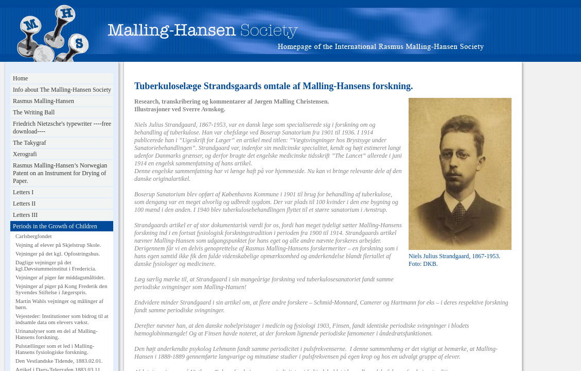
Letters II (24, 203)
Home (20, 78)
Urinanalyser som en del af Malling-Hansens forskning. (56, 334)
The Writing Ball (34, 112)
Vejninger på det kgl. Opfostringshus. (57, 253)
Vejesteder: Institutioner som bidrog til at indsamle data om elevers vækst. (62, 319)
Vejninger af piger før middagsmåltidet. (60, 277)
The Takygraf (29, 142)
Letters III (25, 214)
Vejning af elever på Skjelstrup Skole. (58, 245)
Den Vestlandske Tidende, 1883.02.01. (58, 361)
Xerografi (25, 154)
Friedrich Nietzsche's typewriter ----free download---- (62, 127)
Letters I (23, 192)
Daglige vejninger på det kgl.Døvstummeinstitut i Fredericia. (55, 265)
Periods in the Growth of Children (55, 226)
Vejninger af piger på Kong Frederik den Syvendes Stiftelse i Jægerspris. (61, 289)
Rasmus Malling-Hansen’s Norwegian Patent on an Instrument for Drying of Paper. (60, 173)
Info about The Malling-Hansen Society (62, 89)
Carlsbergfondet (33, 236)
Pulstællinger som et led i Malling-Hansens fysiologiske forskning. (54, 349)
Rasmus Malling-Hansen (43, 101)
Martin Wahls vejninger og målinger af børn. (59, 304)
